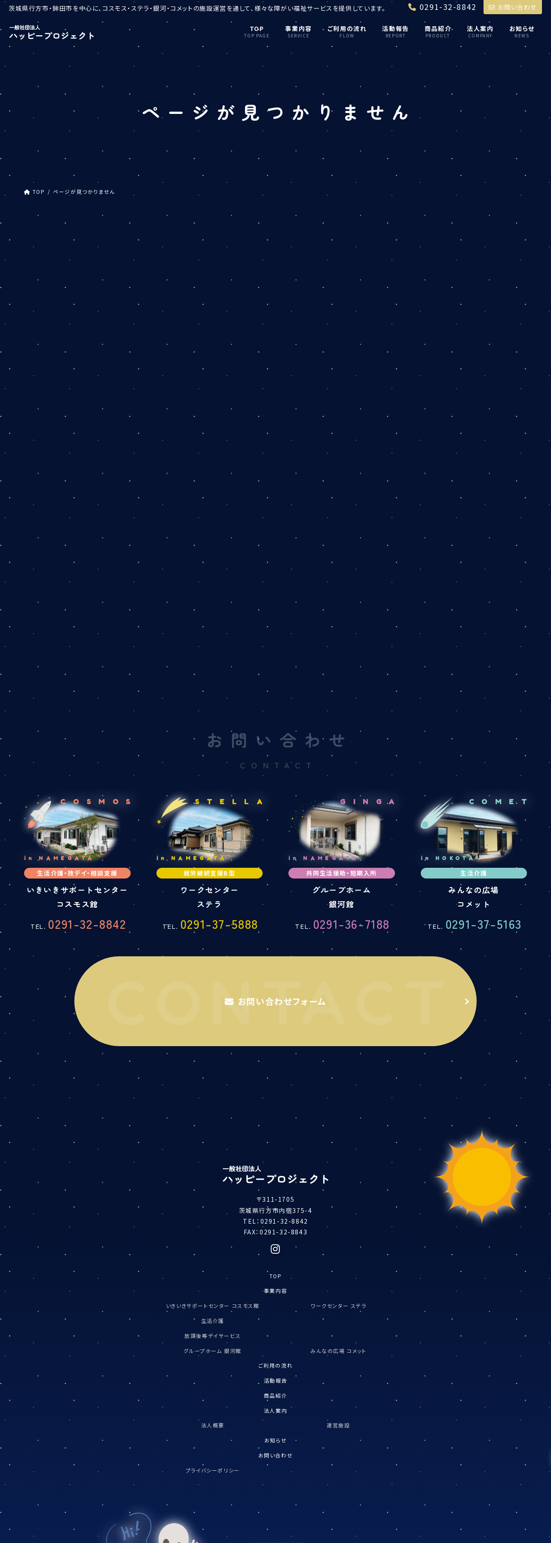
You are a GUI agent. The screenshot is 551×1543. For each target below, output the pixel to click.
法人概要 (212, 1200)
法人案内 (275, 1185)
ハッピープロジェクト (431, 261)
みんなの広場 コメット (338, 1125)
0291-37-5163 (475, 698)
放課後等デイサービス (439, 298)
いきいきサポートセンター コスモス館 (213, 1080)
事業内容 (275, 1065)
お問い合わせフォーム (275, 776)
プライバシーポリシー (213, 1245)
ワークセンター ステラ (338, 1080)
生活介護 (212, 1095)
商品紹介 (275, 1170)
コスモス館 (417, 280)
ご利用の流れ (275, 1140)
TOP (275, 1050)
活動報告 (275, 1155)
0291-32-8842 (78, 698)
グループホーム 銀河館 (213, 1125)
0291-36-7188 (342, 698)
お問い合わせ (513, 7)
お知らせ (275, 1215)
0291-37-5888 (210, 698)
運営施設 (338, 1200)
